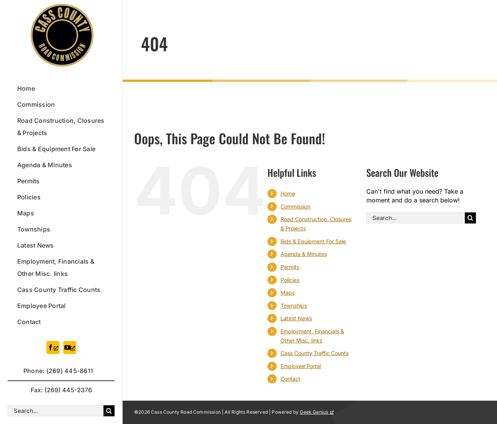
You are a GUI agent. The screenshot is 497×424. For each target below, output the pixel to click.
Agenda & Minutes (303, 254)
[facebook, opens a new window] (52, 347)
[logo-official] (62, 7)
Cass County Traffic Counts (314, 353)
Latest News (296, 318)
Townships (293, 305)
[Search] (109, 410)
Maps (287, 292)
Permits (289, 267)
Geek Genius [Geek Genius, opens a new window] (316, 412)
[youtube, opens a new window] (69, 347)
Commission (295, 206)
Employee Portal (300, 366)
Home (287, 193)
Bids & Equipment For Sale (313, 241)
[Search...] (55, 410)
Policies (289, 280)
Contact (290, 378)
